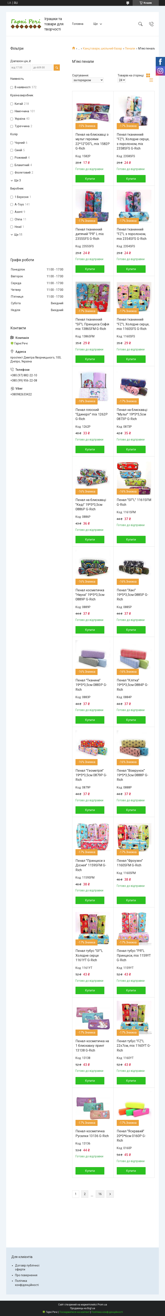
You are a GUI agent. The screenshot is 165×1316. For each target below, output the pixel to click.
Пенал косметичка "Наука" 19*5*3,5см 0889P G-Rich (89, 594)
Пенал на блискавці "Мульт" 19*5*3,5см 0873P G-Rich (132, 414)
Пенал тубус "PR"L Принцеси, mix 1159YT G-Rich (134, 955)
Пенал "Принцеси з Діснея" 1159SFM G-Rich (90, 865)
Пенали (130, 48)
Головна (77, 23)
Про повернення (26, 1275)
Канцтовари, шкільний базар (102, 48)
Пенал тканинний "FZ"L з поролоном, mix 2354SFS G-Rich (131, 234)
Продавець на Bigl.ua (82, 1308)
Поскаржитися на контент (74, 1312)
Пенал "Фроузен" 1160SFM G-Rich (130, 863)
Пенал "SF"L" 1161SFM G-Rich (134, 502)
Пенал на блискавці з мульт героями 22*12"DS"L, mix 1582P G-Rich (92, 141)
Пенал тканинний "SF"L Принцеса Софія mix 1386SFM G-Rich (92, 324)
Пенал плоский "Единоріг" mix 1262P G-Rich (91, 414)
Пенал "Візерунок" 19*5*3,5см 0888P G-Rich (132, 775)
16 (100, 1194)
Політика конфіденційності (107, 1312)
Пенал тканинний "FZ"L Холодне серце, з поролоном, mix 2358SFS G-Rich (133, 141)
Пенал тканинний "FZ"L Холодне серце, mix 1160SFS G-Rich (133, 324)
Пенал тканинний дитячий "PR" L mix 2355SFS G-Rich (89, 234)
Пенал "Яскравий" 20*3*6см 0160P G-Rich (131, 1135)
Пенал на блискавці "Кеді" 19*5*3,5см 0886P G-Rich (90, 504)
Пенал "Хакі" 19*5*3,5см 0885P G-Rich (132, 594)
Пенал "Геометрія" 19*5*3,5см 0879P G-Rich (91, 775)
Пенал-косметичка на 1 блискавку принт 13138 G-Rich (92, 1045)
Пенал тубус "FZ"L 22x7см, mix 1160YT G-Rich (134, 1045)
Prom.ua (102, 1304)
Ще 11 (18, 234)
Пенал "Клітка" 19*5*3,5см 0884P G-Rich (132, 685)
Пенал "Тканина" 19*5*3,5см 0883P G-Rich (91, 685)
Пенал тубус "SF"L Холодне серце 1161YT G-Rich (89, 955)
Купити (90, 178)
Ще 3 (17, 180)
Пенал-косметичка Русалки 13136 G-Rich (92, 1133)
